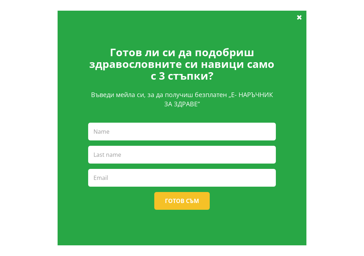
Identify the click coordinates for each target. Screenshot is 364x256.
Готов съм (182, 201)
